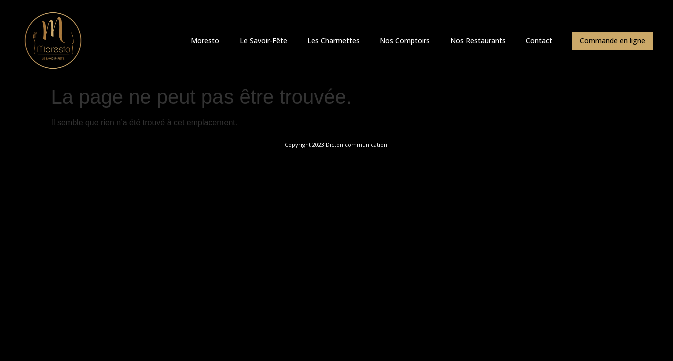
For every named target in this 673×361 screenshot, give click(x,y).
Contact (539, 40)
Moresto (205, 40)
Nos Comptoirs (405, 40)
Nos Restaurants (478, 40)
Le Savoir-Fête (263, 40)
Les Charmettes (333, 40)
